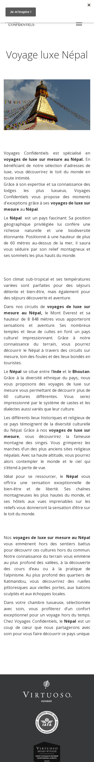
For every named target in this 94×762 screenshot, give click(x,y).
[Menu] (79, 23)
